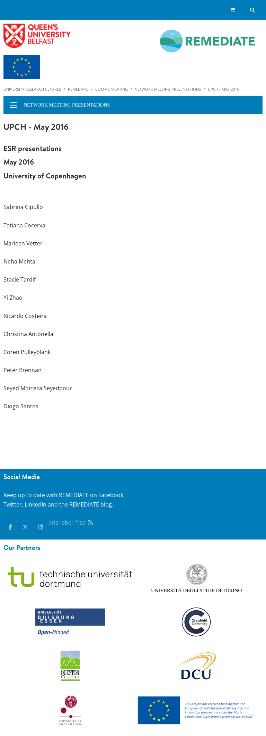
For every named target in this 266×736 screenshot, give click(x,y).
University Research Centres (32, 89)
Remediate (78, 89)
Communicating (111, 89)
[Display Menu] (233, 10)
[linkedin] (40, 527)
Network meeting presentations (168, 89)
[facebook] (10, 527)
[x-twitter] (25, 527)
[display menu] (13, 105)
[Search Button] (253, 10)
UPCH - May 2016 (223, 89)
